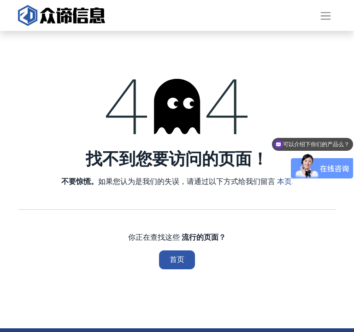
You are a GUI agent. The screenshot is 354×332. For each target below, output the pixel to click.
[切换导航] (325, 15)
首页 (177, 259)
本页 (284, 181)
